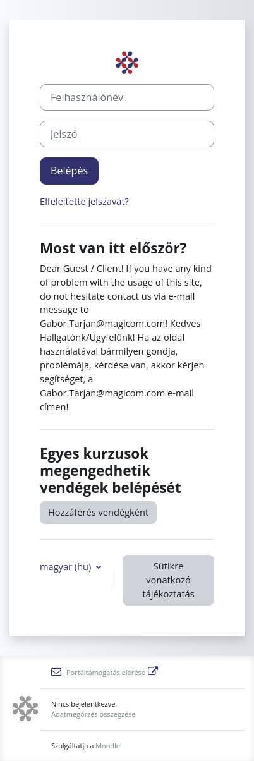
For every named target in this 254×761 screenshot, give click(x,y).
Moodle (107, 745)
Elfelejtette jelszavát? (84, 201)
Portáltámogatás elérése (104, 672)
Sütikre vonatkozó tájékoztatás (168, 579)
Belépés (69, 171)
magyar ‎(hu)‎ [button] (67, 566)
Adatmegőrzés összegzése (93, 714)
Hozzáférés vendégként (98, 512)
